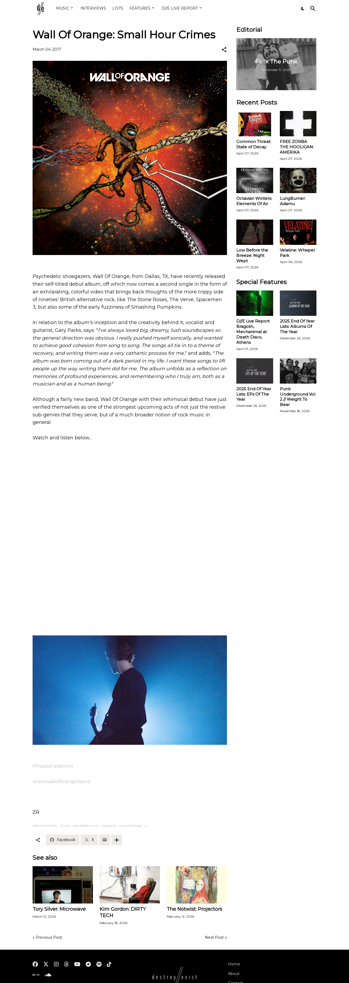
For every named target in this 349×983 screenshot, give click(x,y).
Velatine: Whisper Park (297, 253)
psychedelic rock (85, 825)
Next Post (214, 937)
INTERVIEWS (93, 8)
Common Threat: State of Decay (253, 144)
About (234, 973)
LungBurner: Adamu (292, 201)
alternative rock (45, 825)
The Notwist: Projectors (194, 909)
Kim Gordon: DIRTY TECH (123, 912)
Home (234, 964)
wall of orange (130, 825)
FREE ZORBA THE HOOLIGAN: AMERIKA (297, 147)
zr (146, 825)
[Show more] (116, 840)
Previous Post (49, 937)
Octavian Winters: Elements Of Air (254, 201)
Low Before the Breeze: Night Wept (252, 255)
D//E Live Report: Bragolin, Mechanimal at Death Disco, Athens (253, 332)
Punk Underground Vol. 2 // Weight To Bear (298, 396)
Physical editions (53, 766)
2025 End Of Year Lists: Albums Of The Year (297, 326)
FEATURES (140, 8)
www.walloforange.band (61, 782)
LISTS (117, 8)
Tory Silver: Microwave (59, 909)
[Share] (224, 49)
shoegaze (108, 825)
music (64, 825)
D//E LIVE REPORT (180, 8)
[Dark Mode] (302, 8)
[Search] (311, 8)
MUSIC (62, 8)
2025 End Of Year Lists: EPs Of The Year (253, 394)
